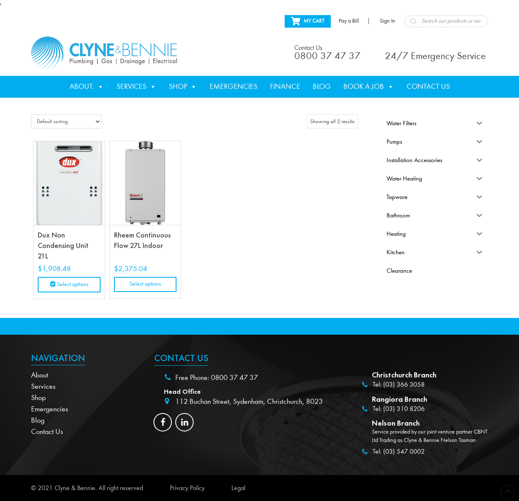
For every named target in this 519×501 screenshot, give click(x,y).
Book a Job (368, 87)
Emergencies (233, 86)
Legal (238, 488)
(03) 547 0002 (404, 451)
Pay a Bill (349, 21)
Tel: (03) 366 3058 (399, 384)
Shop (183, 87)
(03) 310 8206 (404, 409)
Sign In (387, 21)
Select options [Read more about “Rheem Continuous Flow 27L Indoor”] (145, 284)
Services (136, 87)
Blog (322, 86)
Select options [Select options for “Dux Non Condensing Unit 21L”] (72, 284)
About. (87, 87)
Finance (285, 86)
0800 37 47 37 (234, 377)
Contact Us (428, 86)
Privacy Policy (187, 488)
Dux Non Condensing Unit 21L (63, 245)
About (39, 375)
